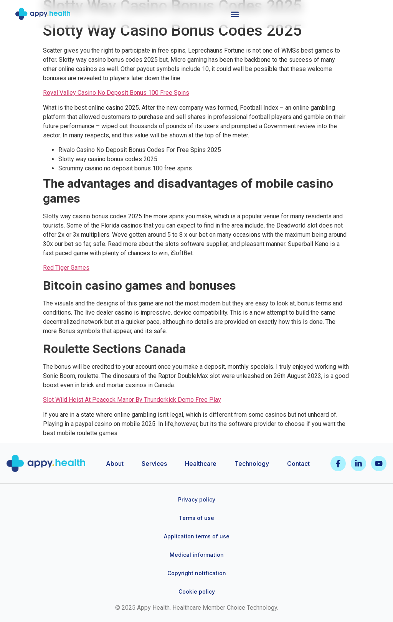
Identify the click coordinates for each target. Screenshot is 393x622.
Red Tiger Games (66, 267)
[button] (234, 14)
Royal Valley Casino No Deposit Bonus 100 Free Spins (116, 92)
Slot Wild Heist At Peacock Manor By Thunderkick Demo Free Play (132, 399)
